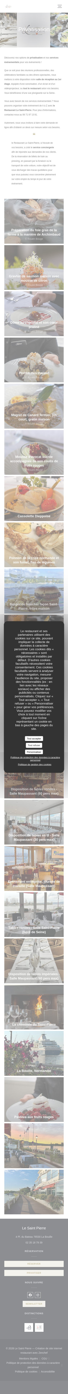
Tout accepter (34, 738)
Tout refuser (34, 745)
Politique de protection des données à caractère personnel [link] (35, 758)
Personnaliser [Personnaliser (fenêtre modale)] (34, 751)
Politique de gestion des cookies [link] (34, 764)
